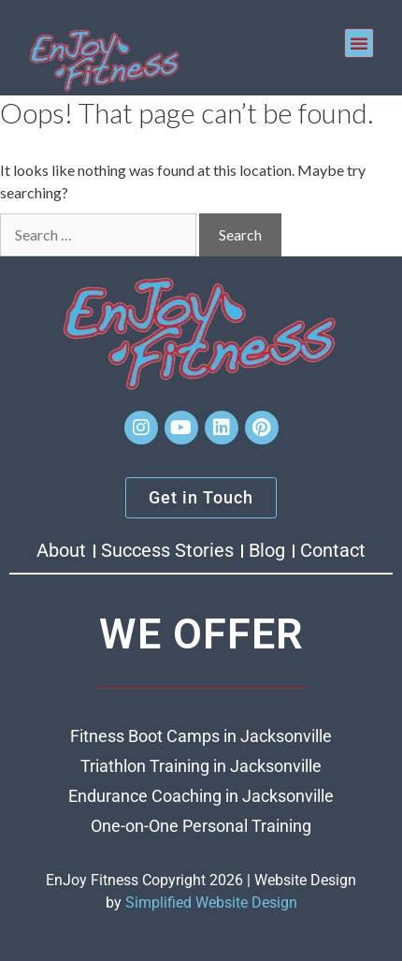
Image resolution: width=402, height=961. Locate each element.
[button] (359, 43)
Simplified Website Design (211, 902)
